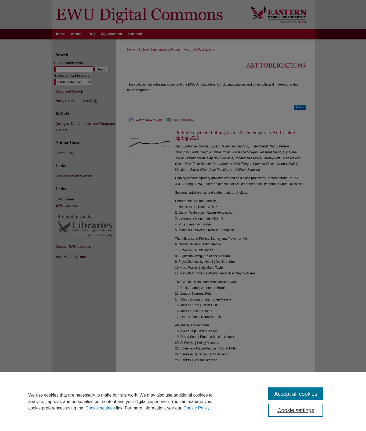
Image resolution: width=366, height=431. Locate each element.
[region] (183, 401)
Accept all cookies (295, 394)
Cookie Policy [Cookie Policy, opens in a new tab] (197, 408)
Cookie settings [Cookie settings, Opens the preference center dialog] (295, 410)
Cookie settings (100, 408)
